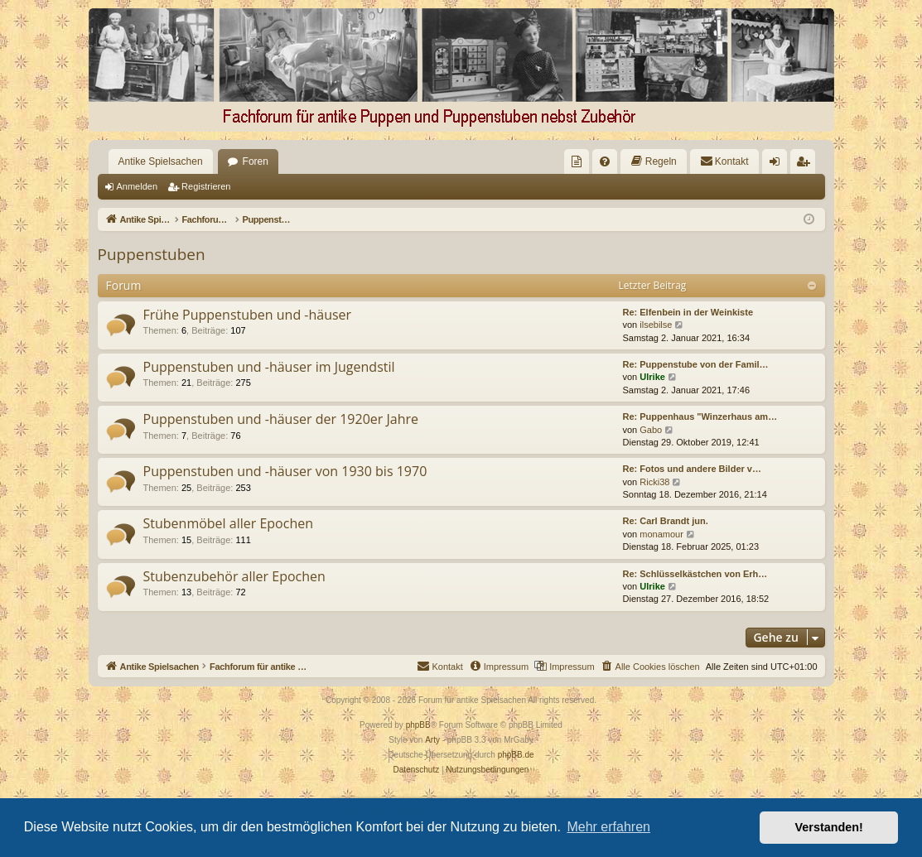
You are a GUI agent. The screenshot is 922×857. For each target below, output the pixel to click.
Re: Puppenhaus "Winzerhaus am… (700, 416)
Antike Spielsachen (160, 161)
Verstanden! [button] (829, 827)
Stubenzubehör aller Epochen (234, 576)
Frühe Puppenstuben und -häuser (247, 315)
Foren (255, 161)
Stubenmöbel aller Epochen (228, 523)
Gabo (651, 430)
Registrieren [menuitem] (805, 165)
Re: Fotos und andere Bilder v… (692, 469)
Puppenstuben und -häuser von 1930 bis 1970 (285, 471)
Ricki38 (654, 482)
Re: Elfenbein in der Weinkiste (688, 312)
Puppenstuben (151, 254)
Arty (432, 739)
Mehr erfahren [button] (608, 827)
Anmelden (137, 186)
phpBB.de (516, 754)
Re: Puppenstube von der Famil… (696, 364)
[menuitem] (576, 161)
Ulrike (652, 377)
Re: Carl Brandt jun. (665, 521)
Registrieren (205, 186)
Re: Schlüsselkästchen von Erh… (695, 574)
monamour (661, 534)
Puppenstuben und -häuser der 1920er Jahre (281, 419)
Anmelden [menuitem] (777, 165)
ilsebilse (656, 325)
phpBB (418, 724)
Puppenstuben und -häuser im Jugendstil (269, 367)
